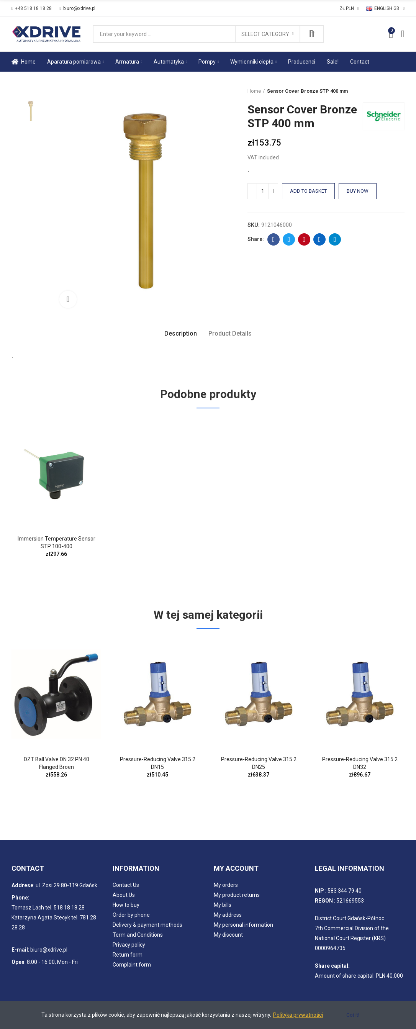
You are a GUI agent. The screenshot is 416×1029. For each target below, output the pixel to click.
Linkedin (319, 239)
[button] (31, 8)
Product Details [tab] (230, 333)
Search (312, 34)
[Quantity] (262, 191)
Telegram (335, 239)
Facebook (273, 239)
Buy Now (358, 191)
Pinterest (304, 239)
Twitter (289, 239)
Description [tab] (180, 333)
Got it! (352, 1015)
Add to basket (308, 191)
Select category (265, 34)
